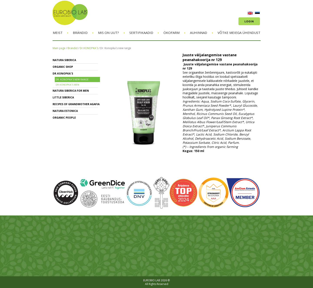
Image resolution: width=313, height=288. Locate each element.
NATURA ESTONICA (65, 111)
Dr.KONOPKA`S (89, 48)
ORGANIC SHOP (63, 67)
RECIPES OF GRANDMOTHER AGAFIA (76, 104)
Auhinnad (198, 32)
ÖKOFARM (171, 32)
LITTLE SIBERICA (63, 97)
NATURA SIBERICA (64, 60)
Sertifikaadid (141, 32)
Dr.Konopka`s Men (67, 84)
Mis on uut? (108, 32)
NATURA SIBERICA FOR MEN (71, 91)
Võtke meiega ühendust (239, 32)
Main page (59, 48)
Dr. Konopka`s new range (115, 48)
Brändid (80, 32)
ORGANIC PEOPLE (64, 117)
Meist (58, 32)
